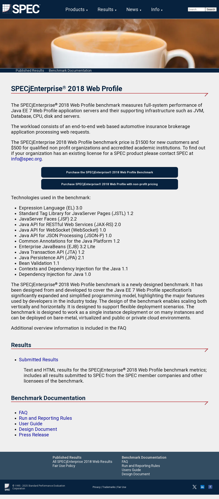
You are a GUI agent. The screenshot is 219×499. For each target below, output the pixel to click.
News (132, 9)
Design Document (38, 433)
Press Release (34, 439)
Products (75, 9)
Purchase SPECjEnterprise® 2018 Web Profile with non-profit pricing (109, 188)
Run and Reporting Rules (45, 422)
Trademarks (109, 491)
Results (105, 9)
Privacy (97, 491)
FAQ (23, 417)
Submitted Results (38, 364)
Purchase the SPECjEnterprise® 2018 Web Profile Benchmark (109, 174)
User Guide (30, 428)
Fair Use (121, 491)
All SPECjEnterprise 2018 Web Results (82, 466)
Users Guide (131, 474)
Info (155, 9)
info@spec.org (26, 159)
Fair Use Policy (64, 470)
